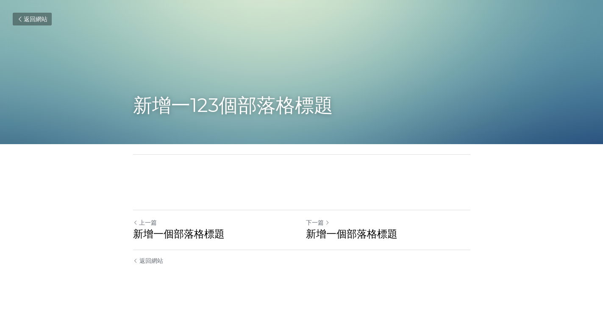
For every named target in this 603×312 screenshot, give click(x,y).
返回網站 (32, 19)
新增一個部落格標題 (179, 234)
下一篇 (318, 222)
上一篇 (145, 222)
